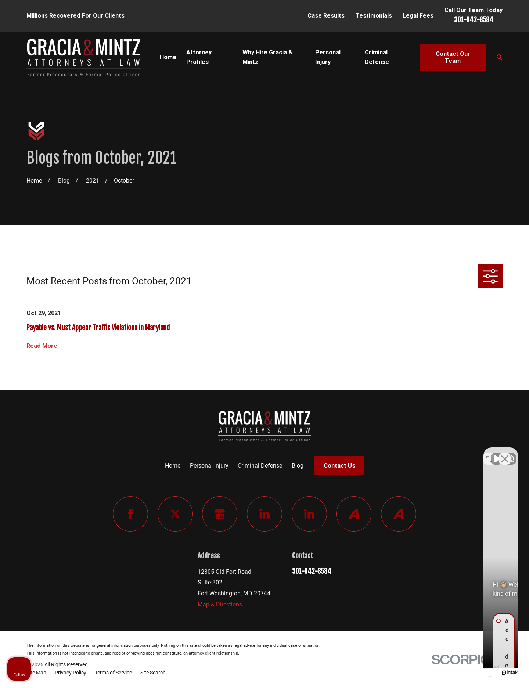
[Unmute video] (399, 453)
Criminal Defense (260, 465)
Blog (297, 465)
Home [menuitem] (168, 57)
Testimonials (374, 15)
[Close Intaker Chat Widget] (505, 453)
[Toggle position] (489, 453)
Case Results (326, 15)
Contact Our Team (453, 57)
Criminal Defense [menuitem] (377, 57)
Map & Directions (220, 604)
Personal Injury (209, 465)
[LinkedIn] (264, 514)
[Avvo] (353, 514)
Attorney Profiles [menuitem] (199, 57)
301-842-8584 (473, 19)
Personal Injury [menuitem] (328, 57)
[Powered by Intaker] (467, 672)
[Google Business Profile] (219, 514)
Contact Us (339, 465)
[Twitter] (175, 514)
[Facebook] (130, 514)
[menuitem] (36, 673)
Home (172, 465)
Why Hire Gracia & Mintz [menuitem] (267, 57)
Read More (41, 346)
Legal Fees (418, 15)
